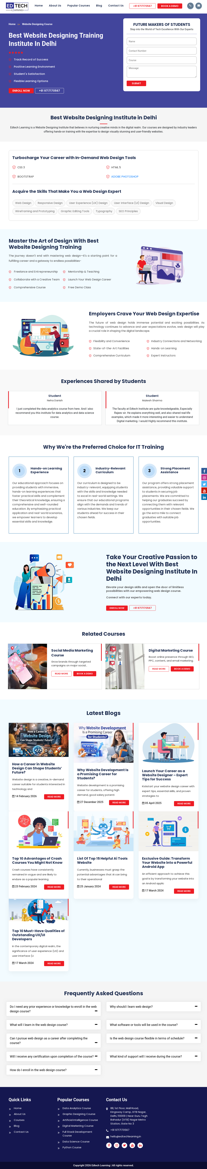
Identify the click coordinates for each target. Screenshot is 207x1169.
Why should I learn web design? (131, 1006)
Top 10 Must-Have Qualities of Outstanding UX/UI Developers (38, 934)
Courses (19, 1120)
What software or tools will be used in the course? (144, 1025)
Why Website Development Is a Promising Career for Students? (102, 774)
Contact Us (116, 5)
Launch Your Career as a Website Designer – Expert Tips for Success (165, 775)
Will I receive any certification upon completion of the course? (52, 1056)
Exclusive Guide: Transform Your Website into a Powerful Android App (167, 862)
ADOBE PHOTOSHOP (124, 177)
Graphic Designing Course (79, 1114)
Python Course (72, 1147)
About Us (55, 5)
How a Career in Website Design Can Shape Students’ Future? (37, 768)
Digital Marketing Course (171, 650)
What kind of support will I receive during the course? (146, 1056)
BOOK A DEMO (169, 6)
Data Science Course (76, 1141)
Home (39, 5)
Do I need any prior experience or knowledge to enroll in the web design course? (53, 1009)
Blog (99, 5)
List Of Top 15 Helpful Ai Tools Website (102, 860)
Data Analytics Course (77, 1108)
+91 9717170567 (142, 6)
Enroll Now (21, 91)
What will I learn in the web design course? (39, 1025)
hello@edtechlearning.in (125, 1136)
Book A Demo (85, 673)
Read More (61, 673)
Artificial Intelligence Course (80, 1120)
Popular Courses (78, 5)
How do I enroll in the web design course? (38, 1070)
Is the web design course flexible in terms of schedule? (147, 1038)
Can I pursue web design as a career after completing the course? (49, 1040)
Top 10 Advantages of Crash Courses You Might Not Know (37, 860)
